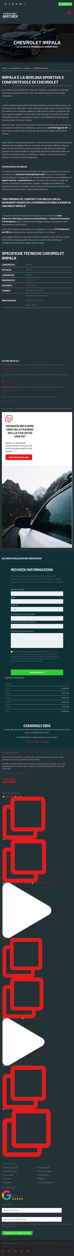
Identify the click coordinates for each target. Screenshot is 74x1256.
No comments (8, 369)
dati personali (52, 652)
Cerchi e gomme (46, 1182)
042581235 (66, 4)
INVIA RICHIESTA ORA (19, 457)
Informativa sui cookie (37, 1243)
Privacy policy (54, 1243)
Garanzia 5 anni (45, 1171)
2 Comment (7, 381)
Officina (42, 1178)
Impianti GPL (43, 1175)
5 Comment (7, 401)
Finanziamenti (44, 1167)
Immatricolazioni (10, 1171)
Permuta (6, 1178)
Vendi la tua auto (10, 1167)
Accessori (7, 1182)
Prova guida (8, 1175)
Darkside (22, 1243)
